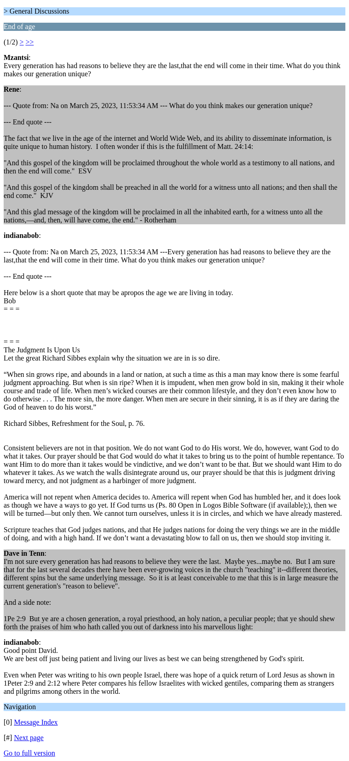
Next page (29, 737)
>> (29, 42)
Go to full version (29, 753)
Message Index (36, 722)
